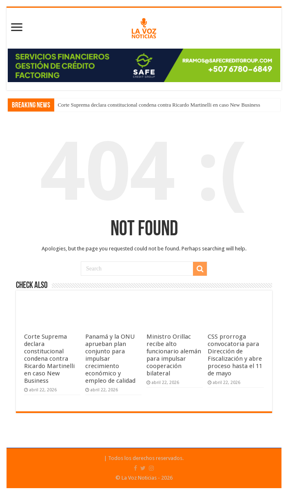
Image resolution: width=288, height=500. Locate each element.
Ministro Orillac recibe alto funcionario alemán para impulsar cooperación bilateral (173, 355)
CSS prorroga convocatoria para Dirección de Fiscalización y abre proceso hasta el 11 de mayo (235, 355)
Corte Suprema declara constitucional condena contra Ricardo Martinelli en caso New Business (159, 105)
